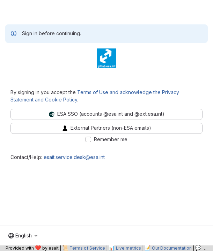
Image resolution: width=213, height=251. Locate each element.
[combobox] (23, 235)
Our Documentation (172, 248)
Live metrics (128, 248)
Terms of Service (87, 248)
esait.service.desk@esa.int (74, 157)
